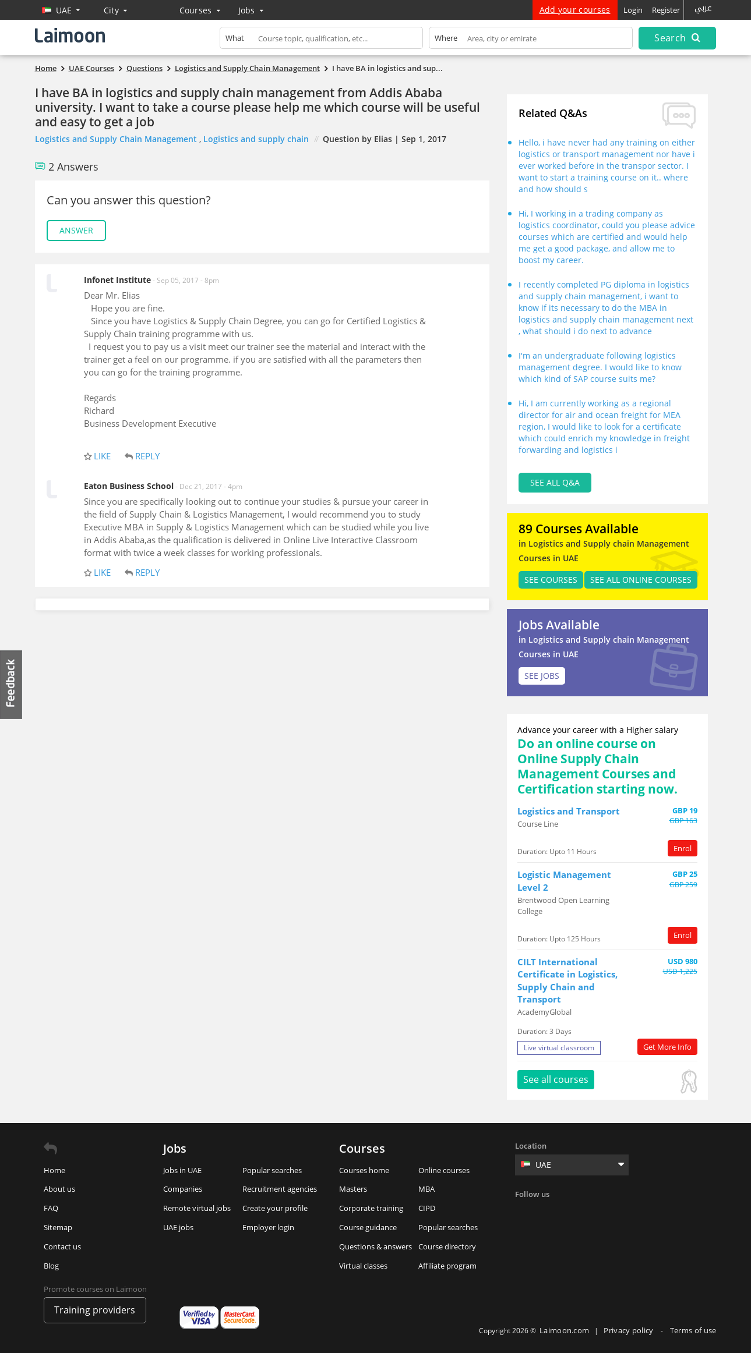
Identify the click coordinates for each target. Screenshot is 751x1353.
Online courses (444, 1170)
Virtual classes (363, 1265)
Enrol (683, 848)
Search (677, 37)
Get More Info (667, 1047)
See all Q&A (555, 482)
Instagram (597, 1212)
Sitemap (58, 1227)
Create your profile (275, 1208)
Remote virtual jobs (197, 1208)
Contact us (62, 1246)
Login (633, 10)
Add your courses (575, 9)
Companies (182, 1189)
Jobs (251, 10)
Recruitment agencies (279, 1189)
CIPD (426, 1208)
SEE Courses (550, 579)
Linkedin (573, 1212)
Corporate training (371, 1208)
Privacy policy (629, 1330)
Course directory (447, 1246)
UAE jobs (178, 1227)
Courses (200, 10)
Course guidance (368, 1227)
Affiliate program (447, 1265)
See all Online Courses (641, 579)
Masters (353, 1189)
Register (666, 10)
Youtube (621, 1212)
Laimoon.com (564, 1330)
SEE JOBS (541, 675)
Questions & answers (375, 1246)
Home (54, 1170)
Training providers (94, 1310)
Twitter (549, 1212)
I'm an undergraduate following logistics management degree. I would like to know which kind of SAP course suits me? (600, 367)
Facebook (525, 1212)
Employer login (268, 1227)
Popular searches (272, 1170)
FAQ (51, 1208)
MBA (426, 1189)
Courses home (364, 1170)
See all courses (555, 1079)
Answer (76, 230)
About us (59, 1189)
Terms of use (693, 1330)
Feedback (11, 684)
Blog (51, 1265)
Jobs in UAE (182, 1170)
